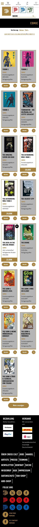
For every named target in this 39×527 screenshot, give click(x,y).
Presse (14, 459)
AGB (15, 470)
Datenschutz (7, 475)
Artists (5, 459)
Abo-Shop (6, 481)
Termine (23, 459)
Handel (29, 454)
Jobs (21, 454)
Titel (26, 30)
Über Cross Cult (9, 454)
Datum (21, 30)
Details (6, 86)
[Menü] (2, 3)
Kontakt (19, 465)
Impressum (24, 470)
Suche (28, 465)
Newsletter (7, 465)
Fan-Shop (21, 475)
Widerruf (6, 470)
